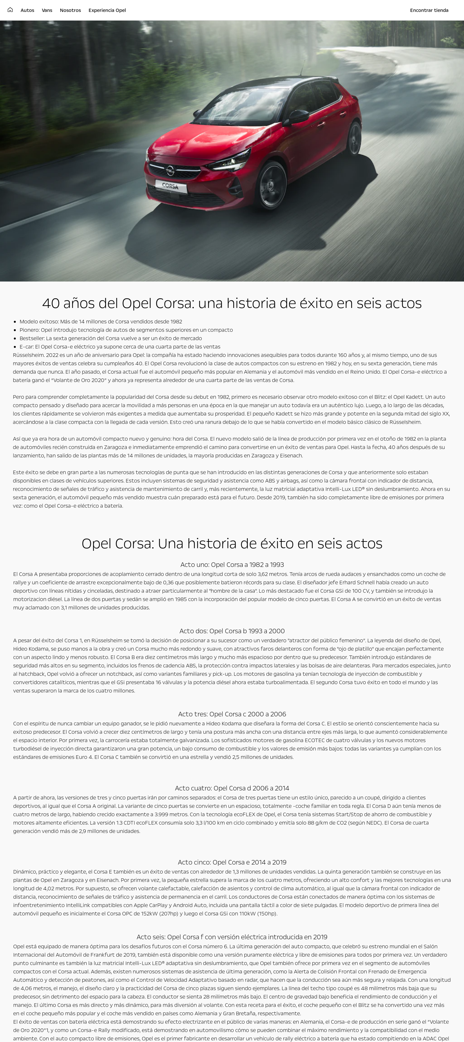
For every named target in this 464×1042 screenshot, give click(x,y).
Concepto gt (315, 880)
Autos (31, 869)
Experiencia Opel (331, 869)
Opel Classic (314, 887)
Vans (170, 869)
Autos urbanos (35, 880)
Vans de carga (175, 880)
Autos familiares (37, 887)
